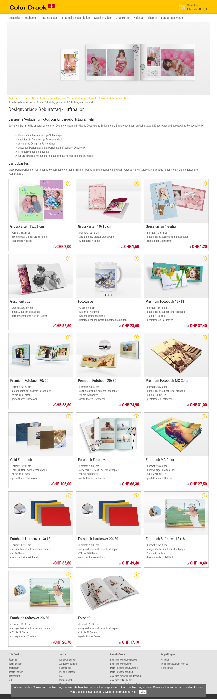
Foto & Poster (49, 17)
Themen (152, 17)
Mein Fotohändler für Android (124, 667)
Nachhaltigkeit (15, 663)
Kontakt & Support (67, 659)
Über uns (12, 659)
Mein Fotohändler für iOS (121, 672)
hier (134, 691)
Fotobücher (30, 17)
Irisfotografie (167, 667)
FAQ (61, 676)
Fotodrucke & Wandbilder (76, 17)
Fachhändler (65, 667)
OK (143, 691)
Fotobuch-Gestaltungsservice (174, 663)
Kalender (139, 17)
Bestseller (14, 17)
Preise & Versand (67, 672)
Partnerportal (65, 680)
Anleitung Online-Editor (121, 680)
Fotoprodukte (29, 98)
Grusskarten (123, 17)
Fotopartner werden (172, 17)
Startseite (12, 98)
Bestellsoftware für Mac (121, 663)
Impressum (13, 667)
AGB (10, 680)
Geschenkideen (103, 17)
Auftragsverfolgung (68, 663)
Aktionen (165, 659)
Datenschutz (14, 676)
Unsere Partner (15, 672)
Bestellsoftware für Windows (123, 659)
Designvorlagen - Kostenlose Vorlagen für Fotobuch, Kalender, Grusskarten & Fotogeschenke (83, 98)
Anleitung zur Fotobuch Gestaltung (126, 676)
